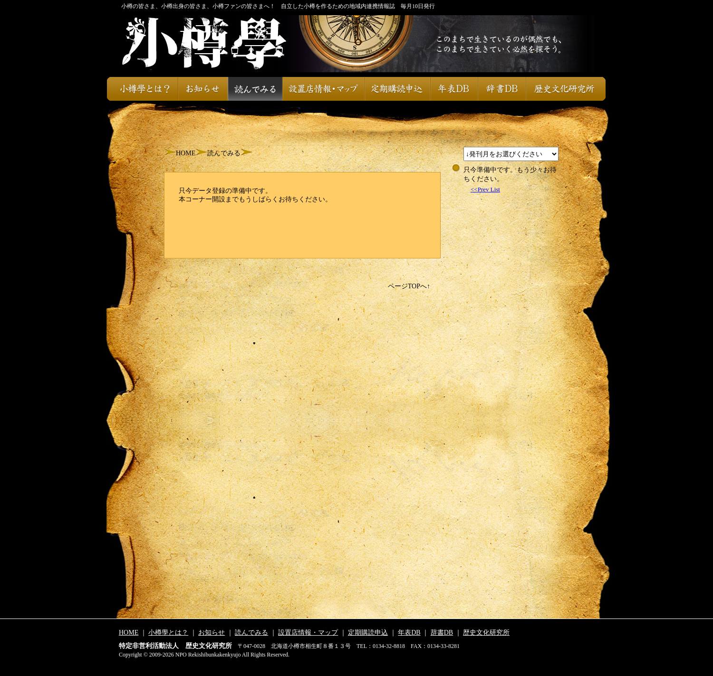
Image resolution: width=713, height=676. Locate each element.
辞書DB (502, 89)
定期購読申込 (397, 89)
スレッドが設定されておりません (511, 154)
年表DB (454, 89)
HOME (185, 153)
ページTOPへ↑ (409, 286)
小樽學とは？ (142, 89)
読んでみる (255, 89)
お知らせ (203, 89)
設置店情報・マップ (323, 89)
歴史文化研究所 (566, 89)
